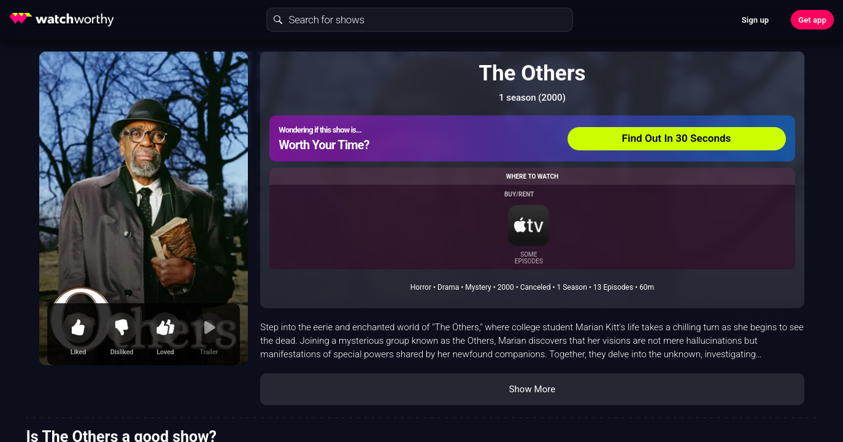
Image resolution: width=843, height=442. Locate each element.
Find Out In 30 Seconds (676, 138)
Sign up (755, 20)
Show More (532, 389)
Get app (812, 20)
